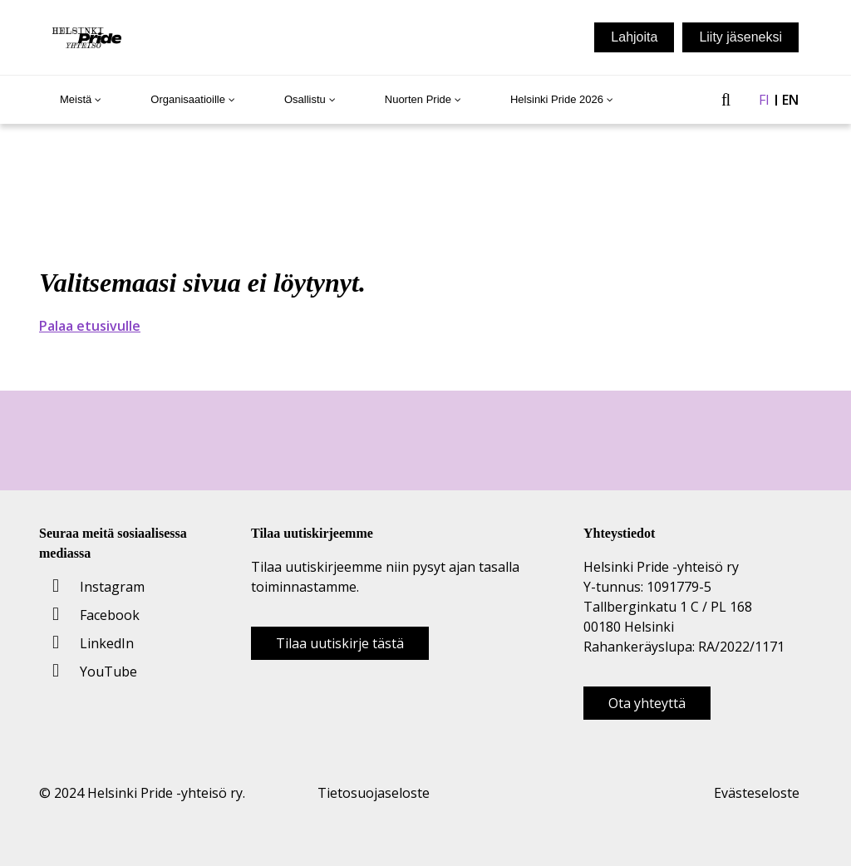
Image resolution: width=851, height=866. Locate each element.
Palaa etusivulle (89, 326)
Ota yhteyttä (647, 703)
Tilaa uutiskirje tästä (340, 643)
